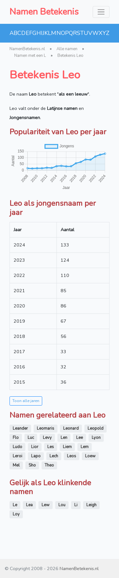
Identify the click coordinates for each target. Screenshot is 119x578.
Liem (67, 447)
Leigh (91, 505)
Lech (54, 456)
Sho (32, 465)
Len (64, 437)
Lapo (36, 456)
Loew (90, 456)
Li (75, 505)
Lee (79, 437)
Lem (85, 447)
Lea (29, 505)
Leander (20, 428)
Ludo (17, 447)
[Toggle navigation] (101, 12)
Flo (16, 437)
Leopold (95, 428)
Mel (16, 465)
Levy (47, 437)
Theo (49, 465)
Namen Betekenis (44, 12)
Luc (31, 437)
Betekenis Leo (70, 55)
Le (15, 505)
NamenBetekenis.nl (27, 49)
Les (50, 447)
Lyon (96, 437)
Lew (46, 505)
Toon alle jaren (25, 400)
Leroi (17, 456)
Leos (71, 456)
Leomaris (45, 428)
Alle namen (66, 49)
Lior (34, 447)
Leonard (71, 428)
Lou (61, 505)
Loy (16, 514)
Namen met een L (30, 55)
